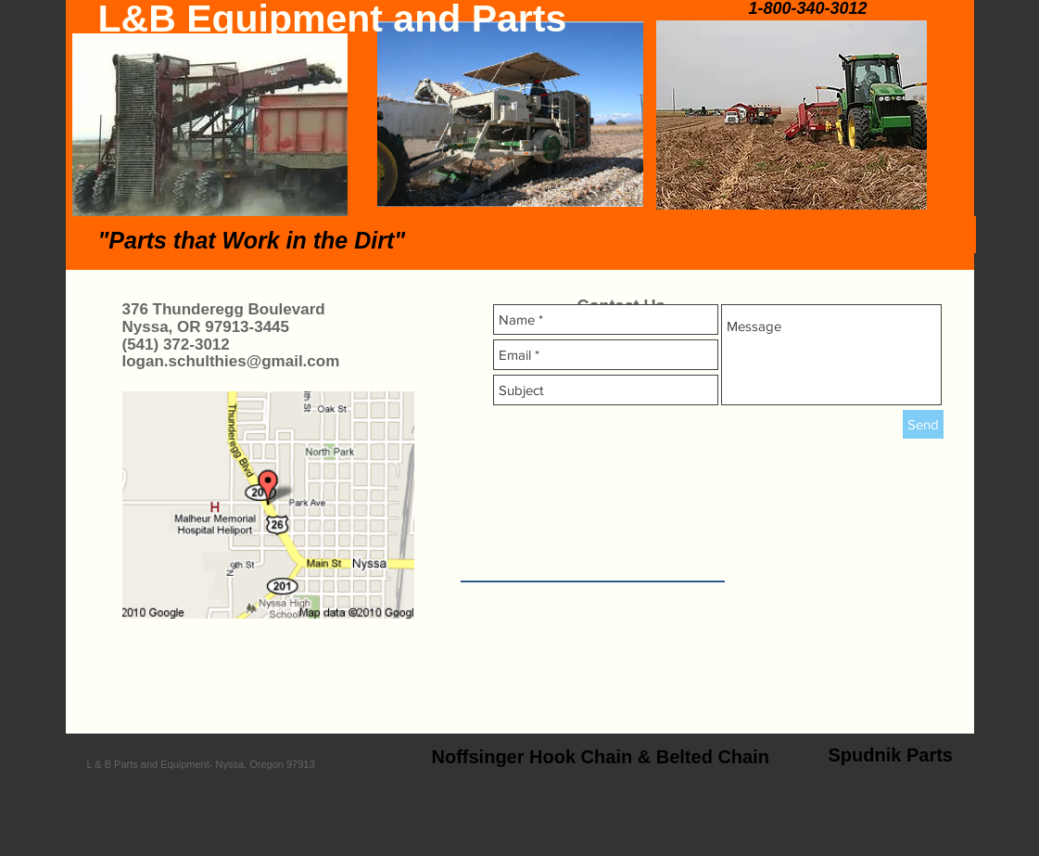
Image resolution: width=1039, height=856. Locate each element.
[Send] (923, 424)
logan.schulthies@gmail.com (231, 361)
